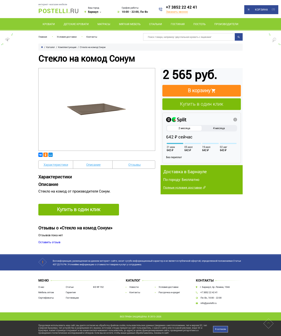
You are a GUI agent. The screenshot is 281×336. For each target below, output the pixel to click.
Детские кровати (76, 24)
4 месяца (219, 128)
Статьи (69, 287)
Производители (226, 24)
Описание (93, 165)
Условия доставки (67, 36)
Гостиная (178, 24)
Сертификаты (46, 297)
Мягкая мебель (129, 24)
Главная (43, 36)
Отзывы (134, 165)
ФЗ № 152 (98, 287)
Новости (134, 287)
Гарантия (71, 292)
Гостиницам (72, 297)
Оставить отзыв (49, 242)
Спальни (155, 24)
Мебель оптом (46, 292)
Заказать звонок (177, 11)
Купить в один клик (201, 104)
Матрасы (103, 24)
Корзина (261, 9)
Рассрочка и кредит (169, 292)
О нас (41, 287)
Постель (199, 24)
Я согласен (220, 329)
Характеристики (56, 165)
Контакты (91, 36)
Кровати (49, 24)
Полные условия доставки (182, 187)
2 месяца (184, 128)
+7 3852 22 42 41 (181, 7)
